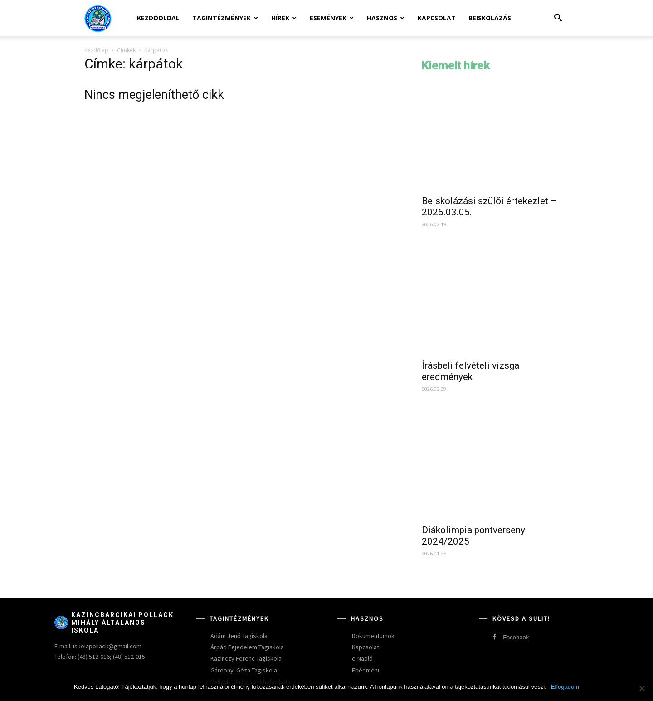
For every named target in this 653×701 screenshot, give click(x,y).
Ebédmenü (366, 670)
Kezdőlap (96, 50)
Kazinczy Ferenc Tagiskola (246, 658)
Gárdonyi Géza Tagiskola (243, 670)
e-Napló (362, 658)
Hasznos (385, 18)
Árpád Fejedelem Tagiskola (247, 647)
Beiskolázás (489, 18)
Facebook (516, 637)
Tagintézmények (225, 18)
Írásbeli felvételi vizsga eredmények (470, 371)
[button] (558, 19)
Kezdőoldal (158, 18)
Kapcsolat (437, 18)
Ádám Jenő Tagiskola (239, 636)
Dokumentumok (373, 636)
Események (332, 18)
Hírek (284, 18)
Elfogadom (565, 686)
